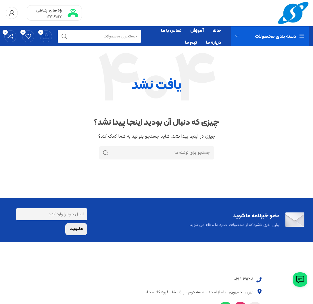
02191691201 (54, 16)
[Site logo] (293, 13)
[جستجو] (99, 36)
